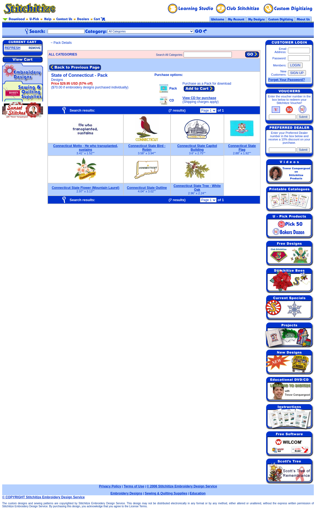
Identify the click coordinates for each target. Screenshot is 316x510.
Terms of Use (134, 486)
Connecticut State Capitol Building (197, 148)
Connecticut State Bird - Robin (147, 148)
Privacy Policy (110, 486)
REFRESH (12, 48)
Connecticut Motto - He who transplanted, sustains (85, 148)
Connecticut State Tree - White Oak (197, 188)
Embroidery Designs (126, 493)
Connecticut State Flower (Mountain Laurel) (85, 188)
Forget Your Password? (286, 80)
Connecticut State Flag (242, 148)
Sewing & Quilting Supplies (166, 493)
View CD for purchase (199, 98)
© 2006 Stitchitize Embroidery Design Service (182, 486)
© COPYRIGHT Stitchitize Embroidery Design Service (43, 497)
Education (198, 493)
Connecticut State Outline (147, 188)
